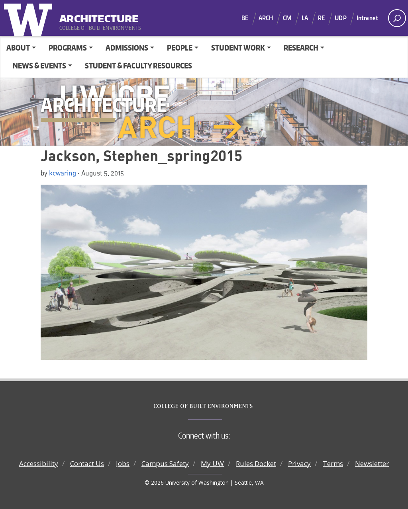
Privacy (299, 463)
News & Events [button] (39, 65)
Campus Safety (165, 463)
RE (321, 18)
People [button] (179, 48)
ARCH (266, 18)
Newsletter (372, 463)
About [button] (18, 48)
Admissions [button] (127, 48)
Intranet (367, 18)
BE (244, 18)
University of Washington (30, 18)
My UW (212, 463)
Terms (333, 463)
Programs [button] (68, 48)
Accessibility (38, 463)
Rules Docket (256, 463)
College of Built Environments (220, 406)
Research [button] (301, 48)
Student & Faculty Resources (138, 65)
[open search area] (397, 18)
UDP (340, 18)
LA (305, 18)
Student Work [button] (238, 48)
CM (287, 18)
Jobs (122, 463)
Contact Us (87, 463)
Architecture (99, 15)
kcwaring (62, 172)
